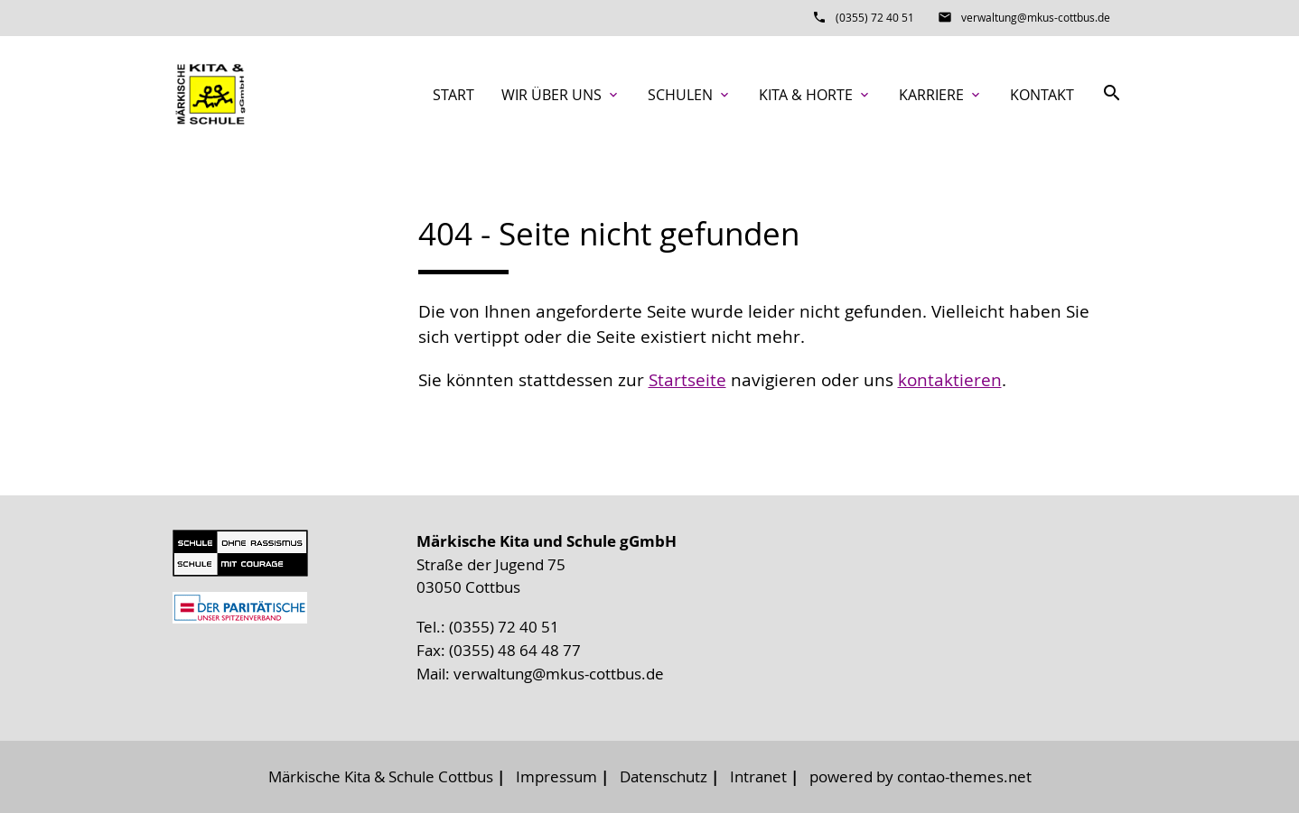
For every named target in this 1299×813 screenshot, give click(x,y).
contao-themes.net (964, 776)
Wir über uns (561, 94)
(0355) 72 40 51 (875, 17)
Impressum (556, 776)
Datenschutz (663, 776)
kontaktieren (950, 380)
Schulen (690, 94)
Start (453, 95)
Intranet (758, 776)
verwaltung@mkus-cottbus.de (1035, 17)
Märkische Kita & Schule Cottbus (380, 776)
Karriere (941, 94)
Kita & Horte (815, 94)
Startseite (687, 380)
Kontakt (1042, 95)
